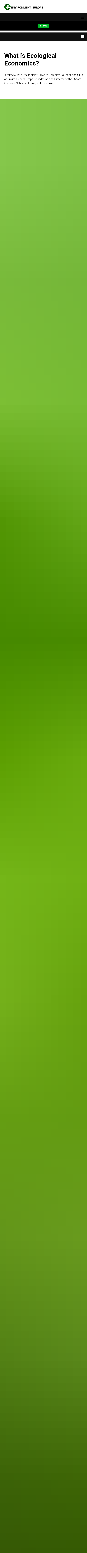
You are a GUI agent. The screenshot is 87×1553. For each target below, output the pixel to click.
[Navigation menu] (82, 17)
